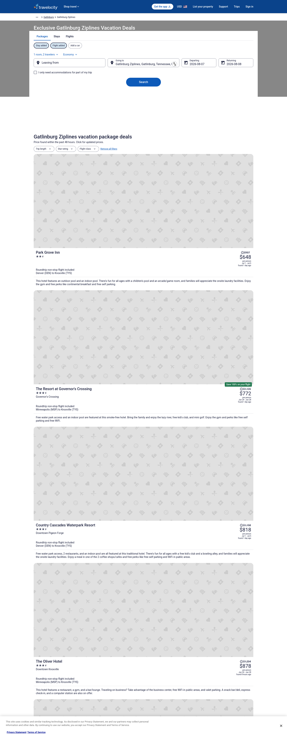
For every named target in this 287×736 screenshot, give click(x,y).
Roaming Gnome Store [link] (45, 698)
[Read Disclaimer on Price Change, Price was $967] (234, 335)
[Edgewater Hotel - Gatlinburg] (69, 533)
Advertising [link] (39, 704)
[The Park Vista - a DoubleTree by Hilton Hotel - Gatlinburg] (143, 533)
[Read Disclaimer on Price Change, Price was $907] (234, 168)
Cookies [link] (151, 669)
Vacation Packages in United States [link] (107, 675)
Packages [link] (57, 17)
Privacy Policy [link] (154, 663)
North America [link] (72, 17)
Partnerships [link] (40, 681)
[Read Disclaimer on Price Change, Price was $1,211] (233, 374)
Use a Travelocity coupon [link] (216, 687)
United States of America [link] (95, 17)
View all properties (143, 585)
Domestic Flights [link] (98, 681)
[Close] (281, 726)
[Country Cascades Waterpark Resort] (180, 268)
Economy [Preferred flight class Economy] (237, 56)
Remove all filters (108, 157)
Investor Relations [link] (42, 692)
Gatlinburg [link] (129, 17)
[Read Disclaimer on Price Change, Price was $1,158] (233, 254)
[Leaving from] (75, 66)
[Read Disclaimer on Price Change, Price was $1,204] (233, 296)
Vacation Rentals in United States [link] (106, 669)
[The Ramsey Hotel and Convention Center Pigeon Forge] (180, 347)
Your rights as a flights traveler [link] (219, 692)
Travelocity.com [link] (41, 17)
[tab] (130, 46)
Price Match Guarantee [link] (189, 475)
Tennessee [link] (115, 17)
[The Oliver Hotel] (180, 308)
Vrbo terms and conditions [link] (160, 681)
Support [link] (208, 663)
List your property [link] (42, 675)
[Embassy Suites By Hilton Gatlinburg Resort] (217, 533)
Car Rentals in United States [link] (104, 687)
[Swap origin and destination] (110, 66)
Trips (237, 6)
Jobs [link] (36, 669)
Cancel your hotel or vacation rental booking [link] (225, 669)
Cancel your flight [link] (212, 675)
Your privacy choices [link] (157, 692)
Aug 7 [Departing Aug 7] (190, 68)
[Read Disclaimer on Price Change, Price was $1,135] (233, 215)
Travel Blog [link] (95, 710)
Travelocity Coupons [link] (100, 698)
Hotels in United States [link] (101, 663)
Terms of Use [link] (153, 675)
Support (223, 6)
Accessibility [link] (153, 687)
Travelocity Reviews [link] (100, 692)
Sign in (249, 6)
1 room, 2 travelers (212, 56)
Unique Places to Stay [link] (101, 704)
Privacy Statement (16, 732)
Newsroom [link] (39, 687)
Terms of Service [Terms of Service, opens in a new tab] (36, 732)
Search (143, 85)
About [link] (37, 663)
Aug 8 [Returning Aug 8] (224, 68)
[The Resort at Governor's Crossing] (180, 225)
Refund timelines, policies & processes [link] (222, 681)
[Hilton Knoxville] (180, 388)
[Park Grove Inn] (180, 183)
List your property (203, 6)
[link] (90, 613)
